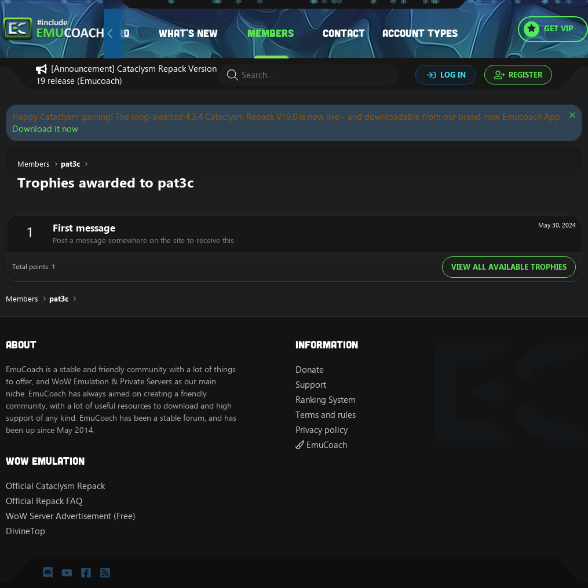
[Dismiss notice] (571, 117)
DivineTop (25, 531)
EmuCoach (321, 445)
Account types (420, 33)
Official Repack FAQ (44, 501)
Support (310, 384)
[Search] (308, 75)
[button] (229, 33)
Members (270, 33)
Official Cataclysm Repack (55, 486)
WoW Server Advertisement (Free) (71, 516)
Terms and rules (325, 415)
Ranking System (325, 400)
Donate (309, 369)
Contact (344, 33)
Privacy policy (321, 430)
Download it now (45, 129)
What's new (188, 33)
